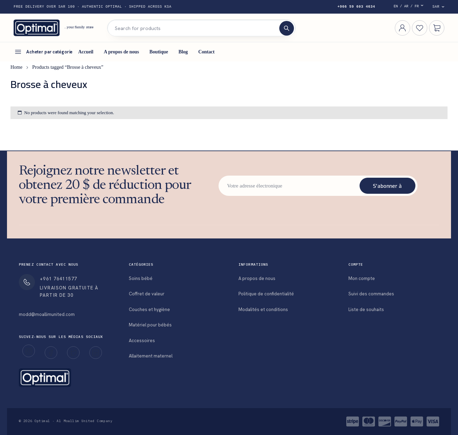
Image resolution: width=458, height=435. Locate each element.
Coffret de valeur (146, 294)
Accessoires (142, 341)
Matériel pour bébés (150, 325)
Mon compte (361, 278)
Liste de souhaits (366, 309)
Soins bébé (141, 278)
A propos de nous (256, 278)
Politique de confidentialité (266, 294)
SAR (436, 6)
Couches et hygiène (149, 309)
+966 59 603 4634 (356, 6)
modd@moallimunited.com (47, 314)
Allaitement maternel (150, 356)
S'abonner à (387, 185)
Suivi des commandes (371, 294)
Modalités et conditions (263, 309)
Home (16, 67)
